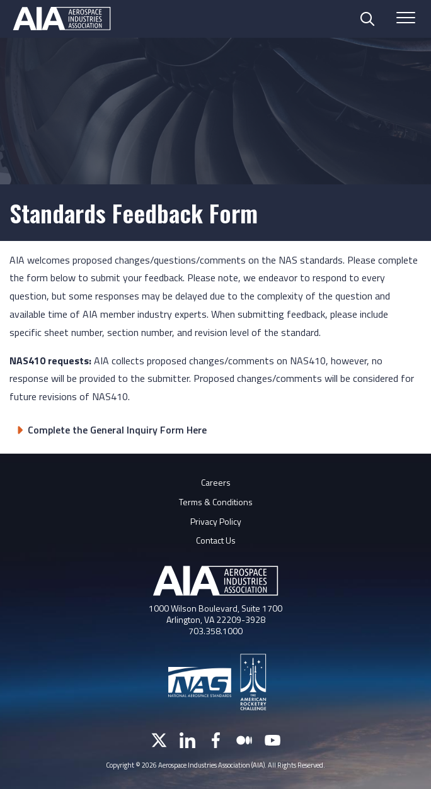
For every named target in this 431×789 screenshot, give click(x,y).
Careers (216, 482)
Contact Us (216, 540)
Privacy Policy (215, 521)
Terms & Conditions (216, 501)
